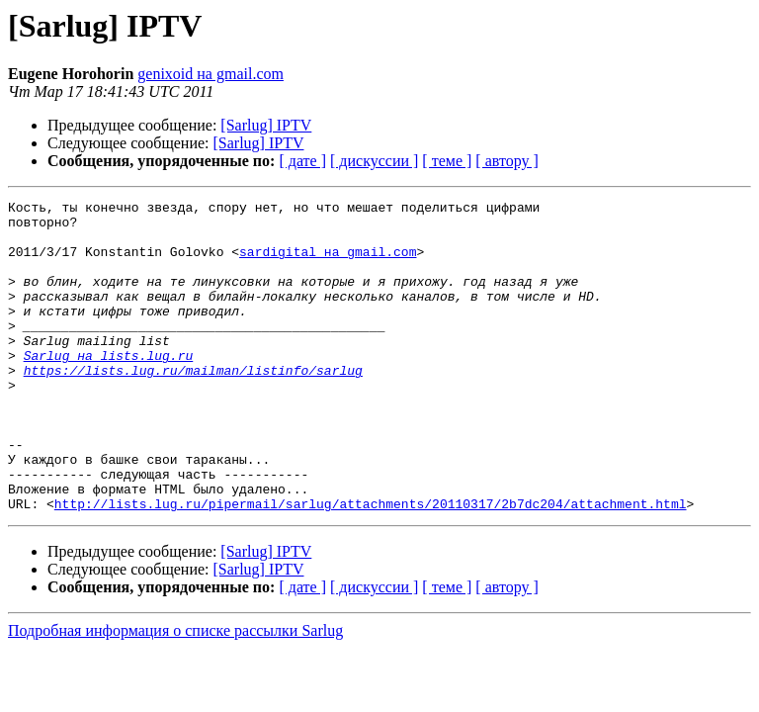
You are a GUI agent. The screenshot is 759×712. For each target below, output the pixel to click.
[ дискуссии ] (374, 160)
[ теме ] (446, 160)
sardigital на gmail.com (327, 263)
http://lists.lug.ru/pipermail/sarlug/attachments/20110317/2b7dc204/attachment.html (370, 566)
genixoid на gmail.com (210, 73)
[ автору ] (506, 160)
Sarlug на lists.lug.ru (109, 388)
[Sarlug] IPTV (265, 125)
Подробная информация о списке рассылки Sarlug (175, 692)
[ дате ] (302, 160)
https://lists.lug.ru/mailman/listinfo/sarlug (193, 405)
